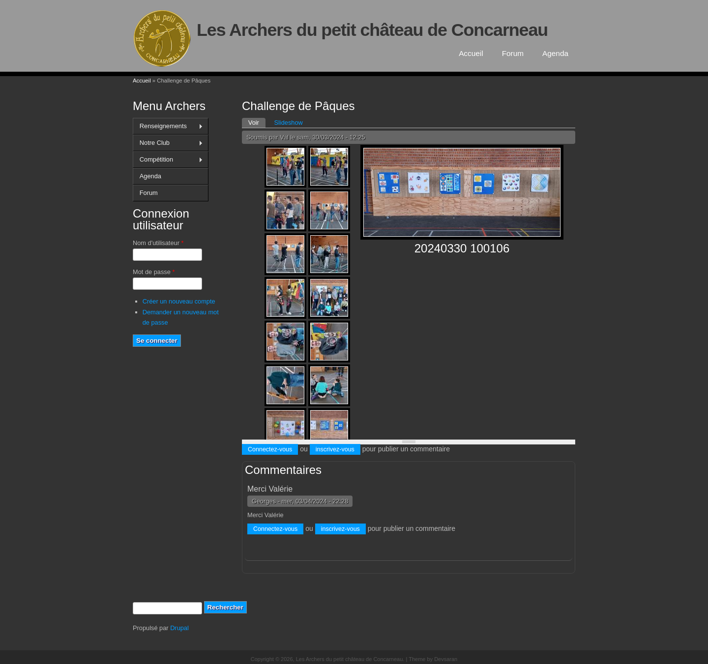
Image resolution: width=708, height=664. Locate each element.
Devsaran (445, 659)
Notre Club (168, 143)
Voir (257, 122)
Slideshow (288, 122)
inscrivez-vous (335, 449)
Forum (513, 53)
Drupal (179, 628)
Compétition (168, 160)
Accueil (471, 53)
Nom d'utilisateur (158, 243)
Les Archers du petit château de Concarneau (372, 30)
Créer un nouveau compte (179, 301)
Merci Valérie (270, 489)
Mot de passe (154, 272)
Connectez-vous (270, 449)
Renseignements (168, 126)
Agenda (555, 53)
